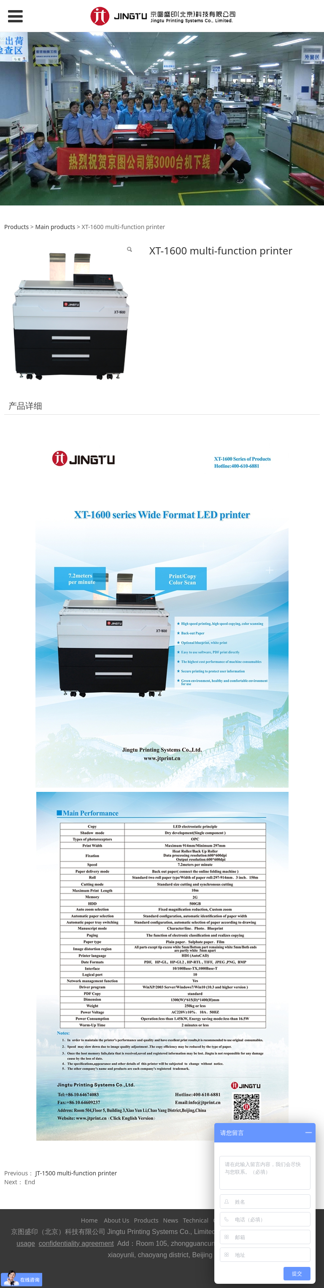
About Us (116, 1220)
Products (16, 227)
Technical (195, 1220)
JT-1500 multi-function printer (76, 1173)
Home (89, 1220)
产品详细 (25, 405)
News (170, 1220)
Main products (55, 227)
